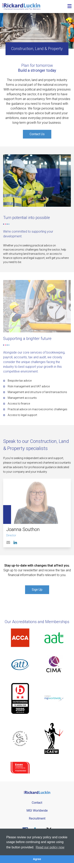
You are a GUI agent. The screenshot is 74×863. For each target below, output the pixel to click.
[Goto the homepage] (21, 6)
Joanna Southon (23, 529)
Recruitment (37, 818)
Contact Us (37, 134)
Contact (37, 803)
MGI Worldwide (37, 810)
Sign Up (37, 589)
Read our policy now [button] (50, 847)
